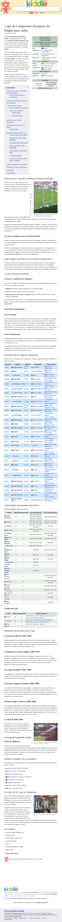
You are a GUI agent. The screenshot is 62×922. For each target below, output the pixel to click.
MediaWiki (19, 916)
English (42, 12)
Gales (15, 267)
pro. (26, 368)
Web (31, 12)
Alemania (18, 184)
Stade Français (37, 214)
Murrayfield (49, 405)
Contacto (44, 918)
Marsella (47, 487)
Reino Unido (11, 768)
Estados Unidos (12, 785)
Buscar (59, 9)
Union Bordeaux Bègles (49, 63)
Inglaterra (51, 265)
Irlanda (6, 267)
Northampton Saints (48, 65)
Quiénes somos (23, 918)
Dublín (46, 380)
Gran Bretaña (22, 188)
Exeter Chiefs (17, 475)
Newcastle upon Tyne (50, 469)
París (46, 389)
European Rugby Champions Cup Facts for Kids (29, 859)
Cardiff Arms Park (29, 646)
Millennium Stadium (52, 391)
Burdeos (47, 376)
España (50, 465)
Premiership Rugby (37, 288)
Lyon (46, 458)
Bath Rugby (16, 375)
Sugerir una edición (42, 902)
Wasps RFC (10, 545)
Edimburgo (47, 407)
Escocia (11, 267)
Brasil (9, 788)
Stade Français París (38, 388)
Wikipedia (49, 915)
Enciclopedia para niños (10, 33)
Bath (36, 622)
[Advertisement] (31, 19)
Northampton (29, 622)
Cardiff (46, 368)
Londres (47, 385)
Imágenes (36, 12)
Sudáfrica (10, 782)
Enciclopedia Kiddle (32, 892)
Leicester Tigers (37, 371)
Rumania (11, 184)
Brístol (46, 477)
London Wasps (17, 401)
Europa (45, 48)
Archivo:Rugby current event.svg (43, 42)
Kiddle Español (8, 918)
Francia (6, 184)
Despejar (55, 9)
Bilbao (46, 465)
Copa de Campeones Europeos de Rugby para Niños (19, 898)
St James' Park (50, 467)
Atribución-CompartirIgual (50, 894)
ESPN (19, 785)
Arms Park (49, 366)
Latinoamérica (12, 779)
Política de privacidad (34, 918)
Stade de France (51, 426)
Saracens (35, 445)
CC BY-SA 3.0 (29, 913)
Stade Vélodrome (51, 485)
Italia (20, 267)
